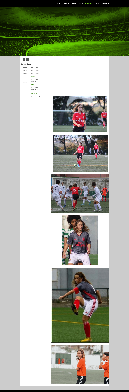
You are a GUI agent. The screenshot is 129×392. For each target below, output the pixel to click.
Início (59, 3)
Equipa (81, 3)
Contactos (105, 3)
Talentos (88, 3)
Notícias (97, 3)
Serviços (74, 3)
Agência (66, 3)
